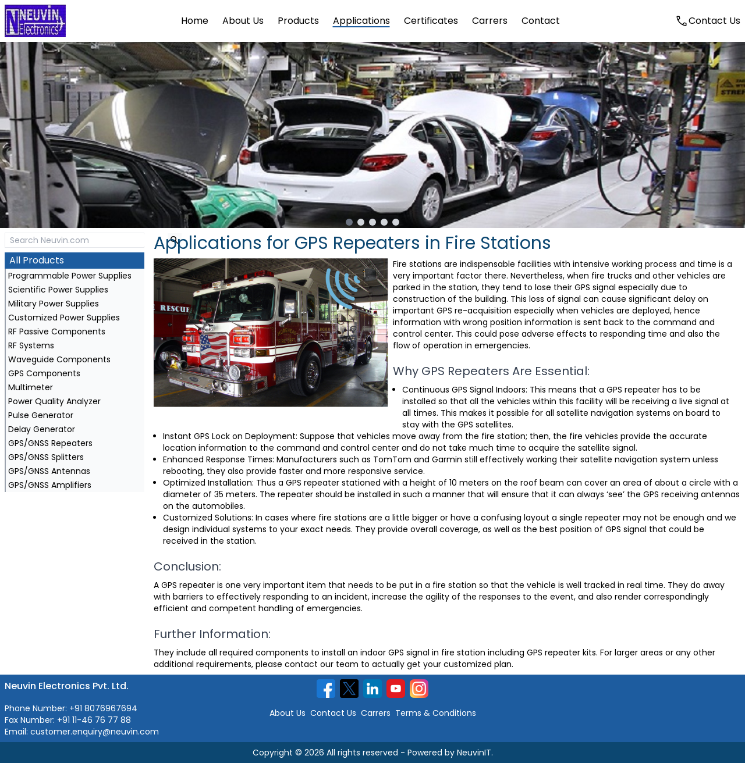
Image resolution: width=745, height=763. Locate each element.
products (298, 20)
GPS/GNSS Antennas (49, 471)
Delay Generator (41, 429)
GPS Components (44, 373)
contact (541, 20)
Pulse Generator (40, 415)
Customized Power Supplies (64, 317)
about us (243, 20)
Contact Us (333, 713)
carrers (490, 20)
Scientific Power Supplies (58, 289)
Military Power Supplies (53, 303)
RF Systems (31, 345)
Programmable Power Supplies (70, 275)
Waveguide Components (59, 359)
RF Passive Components (56, 331)
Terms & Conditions (435, 713)
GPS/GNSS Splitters (46, 457)
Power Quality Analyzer (54, 401)
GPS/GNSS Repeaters (50, 443)
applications (361, 20)
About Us (287, 713)
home (194, 20)
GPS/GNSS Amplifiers (49, 485)
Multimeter (30, 387)
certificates (431, 20)
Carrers (376, 713)
